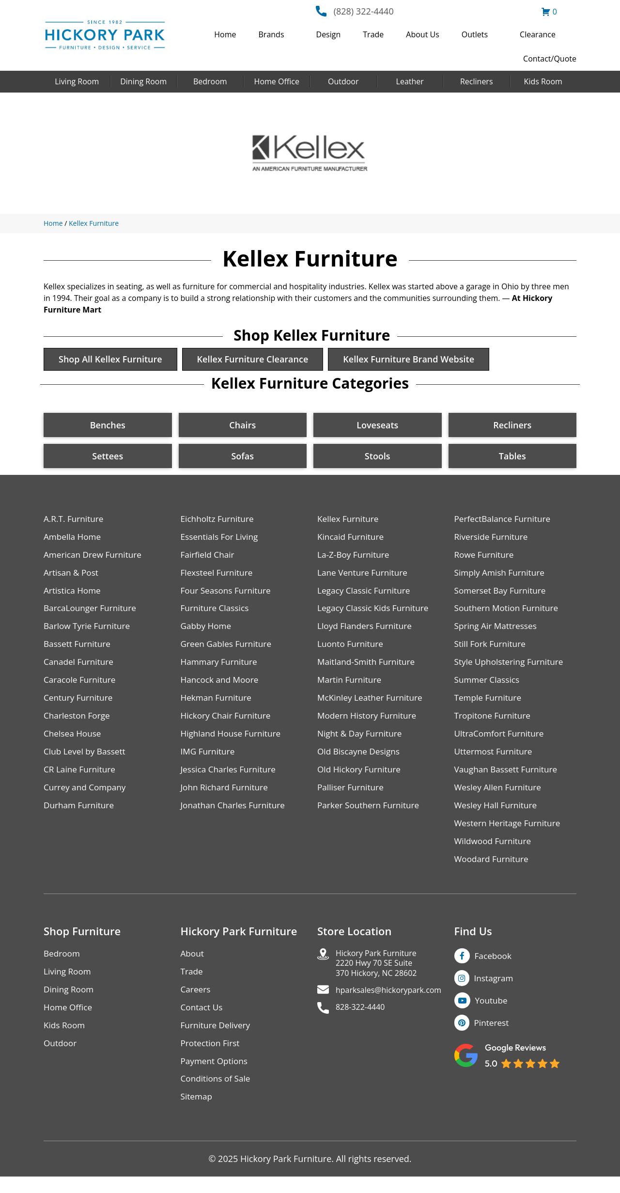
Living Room (77, 81)
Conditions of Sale (217, 1094)
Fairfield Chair (209, 557)
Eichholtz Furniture (219, 520)
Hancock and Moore (222, 686)
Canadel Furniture (80, 668)
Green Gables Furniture (228, 649)
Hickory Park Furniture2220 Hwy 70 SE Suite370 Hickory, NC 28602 (381, 976)
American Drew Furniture (95, 557)
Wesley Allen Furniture (499, 796)
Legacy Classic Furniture (366, 594)
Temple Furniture (489, 704)
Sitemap (197, 1112)
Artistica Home (73, 594)
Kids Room (543, 81)
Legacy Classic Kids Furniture (375, 612)
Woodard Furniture (493, 870)
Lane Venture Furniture (364, 575)
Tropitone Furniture (494, 723)
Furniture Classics (216, 612)
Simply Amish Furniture (501, 575)
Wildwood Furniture (494, 852)
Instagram (494, 991)
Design (328, 34)
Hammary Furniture (221, 668)
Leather (410, 81)
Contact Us (203, 1020)
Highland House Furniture (233, 741)
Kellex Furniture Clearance (260, 360)
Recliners (476, 81)
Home (225, 34)
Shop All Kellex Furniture (113, 360)
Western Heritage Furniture (509, 833)
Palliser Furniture (352, 796)
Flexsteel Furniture (218, 575)
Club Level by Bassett (86, 760)
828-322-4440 (363, 1024)
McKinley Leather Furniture (372, 704)
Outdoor (343, 81)
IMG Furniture (209, 760)
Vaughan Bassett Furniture (508, 778)
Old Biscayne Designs (360, 760)
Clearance (538, 34)
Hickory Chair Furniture (228, 723)
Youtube (493, 1014)
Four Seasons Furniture (228, 594)
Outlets (475, 34)
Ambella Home (74, 539)
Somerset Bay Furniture (502, 594)
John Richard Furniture (226, 796)
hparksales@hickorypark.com (395, 1006)
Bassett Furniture (79, 649)
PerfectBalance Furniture (504, 520)
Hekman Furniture (218, 704)
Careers (196, 1002)
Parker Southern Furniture (370, 815)
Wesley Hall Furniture (497, 815)
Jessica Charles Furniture (230, 778)
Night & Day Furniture (361, 741)
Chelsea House (74, 741)
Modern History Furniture (369, 723)
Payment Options (216, 1076)
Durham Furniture (80, 815)
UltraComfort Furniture (501, 741)
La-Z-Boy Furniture (355, 557)
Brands (271, 34)
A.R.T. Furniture (75, 520)
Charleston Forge (78, 723)
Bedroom (210, 81)
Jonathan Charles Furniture (235, 815)
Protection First (212, 1057)
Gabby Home (207, 631)
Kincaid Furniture (352, 539)
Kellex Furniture (94, 223)
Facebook (494, 967)
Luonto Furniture (351, 649)
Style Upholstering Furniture (511, 668)
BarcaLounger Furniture (92, 612)
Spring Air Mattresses (497, 631)
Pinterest (492, 1037)
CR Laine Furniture (81, 778)
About (193, 965)
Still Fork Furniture (491, 649)
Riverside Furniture (492, 539)
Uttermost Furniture (495, 760)
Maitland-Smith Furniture (368, 668)
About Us (422, 34)
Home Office (276, 81)
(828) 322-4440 (364, 11)
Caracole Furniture (81, 686)
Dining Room (143, 81)
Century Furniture (80, 704)
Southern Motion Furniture (508, 612)
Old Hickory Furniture (360, 778)
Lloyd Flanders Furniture (366, 631)
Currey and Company (87, 796)
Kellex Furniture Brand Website (420, 360)
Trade (373, 34)
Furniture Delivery (217, 1039)
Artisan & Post (72, 575)
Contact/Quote (549, 58)
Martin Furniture (350, 686)
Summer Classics (488, 686)
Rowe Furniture (485, 557)
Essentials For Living (221, 539)
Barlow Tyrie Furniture (89, 631)
